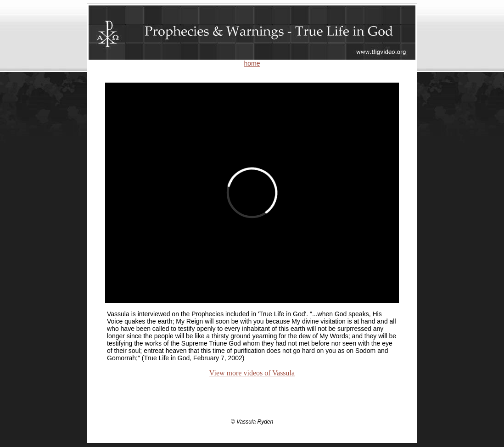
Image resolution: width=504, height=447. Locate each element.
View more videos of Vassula (252, 373)
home (252, 63)
